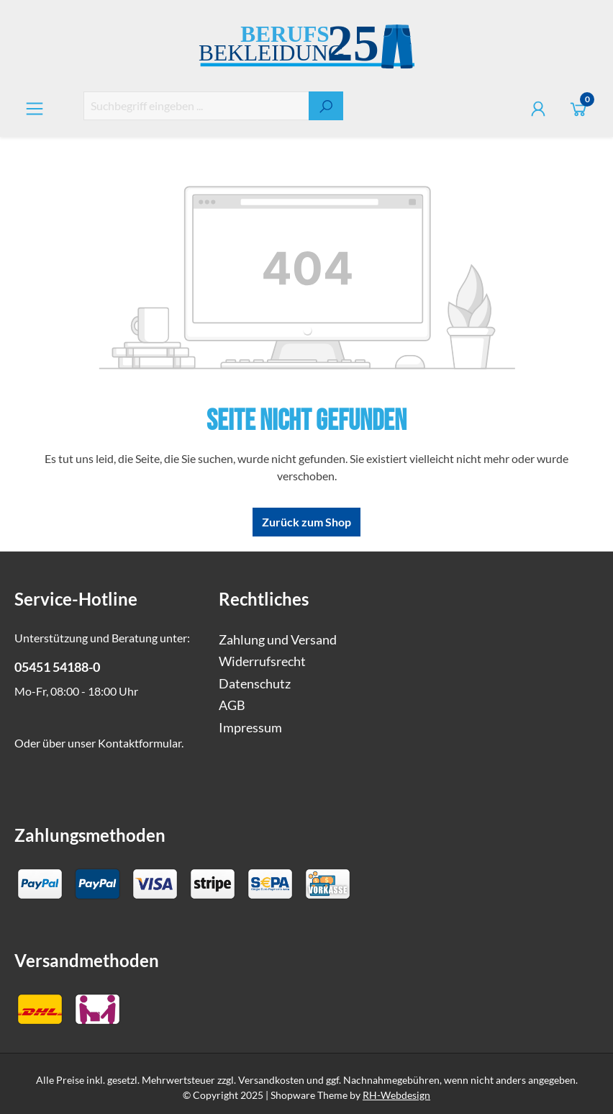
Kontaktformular (139, 743)
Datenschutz (255, 683)
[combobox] (196, 105)
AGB (232, 705)
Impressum (250, 727)
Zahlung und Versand (278, 639)
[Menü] (34, 108)
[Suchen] (326, 105)
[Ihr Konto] (538, 108)
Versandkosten (271, 1080)
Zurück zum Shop (306, 522)
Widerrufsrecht (262, 661)
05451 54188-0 (57, 667)
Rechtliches (264, 598)
